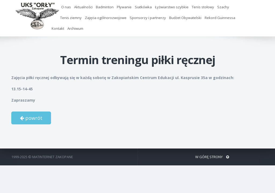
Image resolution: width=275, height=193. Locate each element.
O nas (66, 7)
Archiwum (75, 28)
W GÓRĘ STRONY (212, 156)
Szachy (223, 7)
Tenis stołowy (203, 7)
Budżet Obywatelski (185, 17)
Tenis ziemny (71, 17)
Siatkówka (143, 7)
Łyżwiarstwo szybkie (172, 7)
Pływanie (124, 7)
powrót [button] (31, 118)
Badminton (105, 7)
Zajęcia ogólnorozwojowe (105, 17)
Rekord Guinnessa (220, 17)
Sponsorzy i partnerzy (148, 17)
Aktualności (83, 7)
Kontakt (58, 28)
